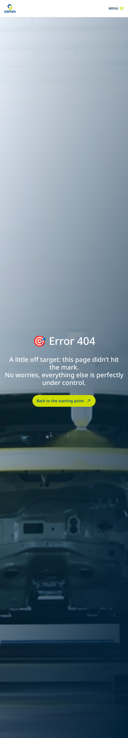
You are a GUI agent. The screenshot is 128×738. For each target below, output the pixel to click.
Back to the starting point (64, 400)
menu (116, 8)
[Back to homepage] (10, 8)
